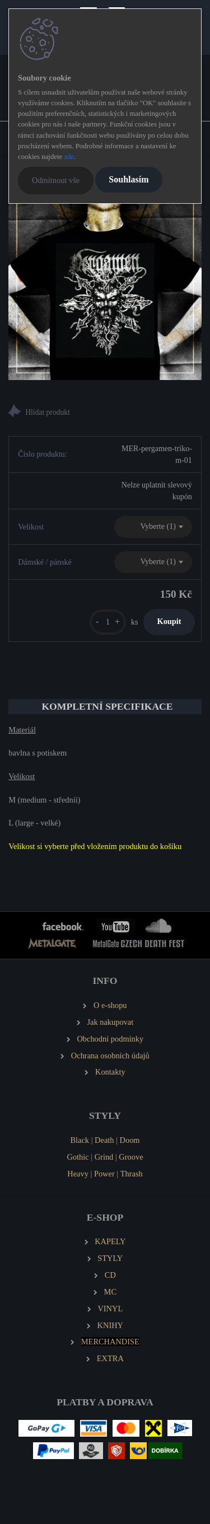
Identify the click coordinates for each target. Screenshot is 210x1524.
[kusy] (108, 622)
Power (104, 1173)
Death (104, 1140)
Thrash (131, 1173)
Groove (131, 1156)
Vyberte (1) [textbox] (157, 526)
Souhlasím (128, 179)
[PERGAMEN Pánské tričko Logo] (105, 283)
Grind (104, 1156)
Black (79, 1140)
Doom (130, 1140)
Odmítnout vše (56, 180)
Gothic (77, 1156)
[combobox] (153, 527)
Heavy (77, 1173)
